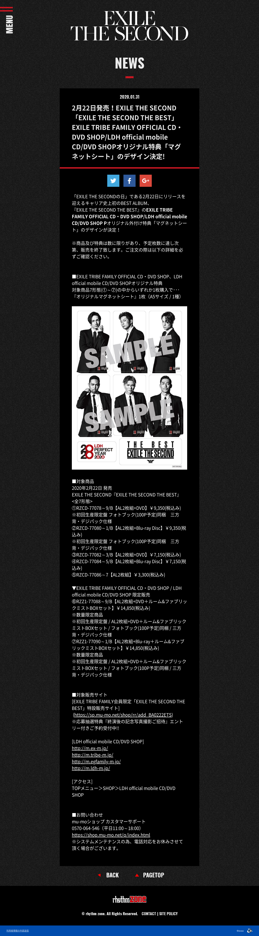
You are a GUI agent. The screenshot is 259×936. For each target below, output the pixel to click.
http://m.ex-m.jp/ (90, 748)
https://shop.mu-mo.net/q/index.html (111, 834)
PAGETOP (153, 875)
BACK (112, 875)
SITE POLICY (168, 913)
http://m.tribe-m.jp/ (92, 754)
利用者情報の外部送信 (17, 931)
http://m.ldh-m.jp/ (91, 768)
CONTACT (149, 913)
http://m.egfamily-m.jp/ (96, 761)
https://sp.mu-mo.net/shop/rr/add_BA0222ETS (123, 714)
